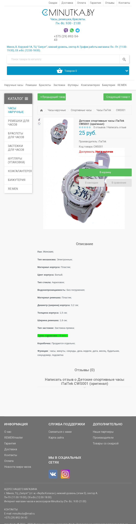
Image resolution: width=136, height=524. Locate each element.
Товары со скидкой (105, 443)
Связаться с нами (60, 431)
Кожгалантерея (20, 171)
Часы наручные (16, 110)
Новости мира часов (17, 466)
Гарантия (10, 443)
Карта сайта (56, 437)
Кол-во (89, 163)
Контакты (10, 455)
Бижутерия (17, 180)
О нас (7, 431)
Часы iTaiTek (104, 110)
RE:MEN (122, 85)
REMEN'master (13, 437)
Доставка (10, 449)
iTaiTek (102, 141)
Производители (103, 437)
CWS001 (121, 110)
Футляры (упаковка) (16, 160)
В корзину (105, 172)
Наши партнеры (103, 431)
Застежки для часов (16, 148)
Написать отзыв (116, 127)
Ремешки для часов (18, 122)
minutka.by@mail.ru (23, 513)
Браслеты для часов (16, 135)
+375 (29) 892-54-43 (15, 517)
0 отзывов (99, 127)
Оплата (8, 461)
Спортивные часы (81, 110)
